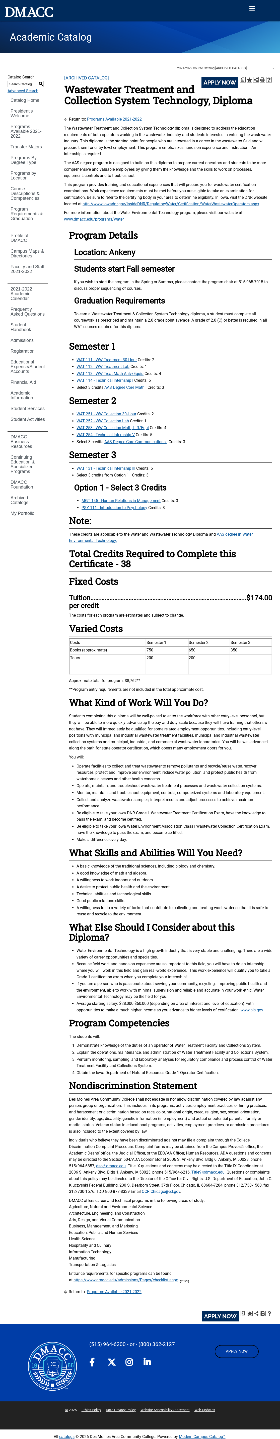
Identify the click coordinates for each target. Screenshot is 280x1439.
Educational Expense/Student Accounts (28, 366)
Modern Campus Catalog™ (202, 1436)
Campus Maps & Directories (27, 253)
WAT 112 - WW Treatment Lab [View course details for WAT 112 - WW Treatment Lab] (103, 366)
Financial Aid (23, 382)
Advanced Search (23, 90)
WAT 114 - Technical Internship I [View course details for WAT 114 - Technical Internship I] (105, 380)
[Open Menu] (252, 8)
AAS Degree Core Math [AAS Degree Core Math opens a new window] (124, 387)
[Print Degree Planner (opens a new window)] (243, 79)
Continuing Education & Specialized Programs (23, 464)
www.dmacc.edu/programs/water (93, 219)
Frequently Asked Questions (28, 312)
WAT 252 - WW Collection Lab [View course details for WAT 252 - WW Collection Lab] (103, 421)
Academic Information (22, 395)
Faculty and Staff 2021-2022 (27, 269)
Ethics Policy (91, 1410)
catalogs (67, 1436)
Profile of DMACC (19, 238)
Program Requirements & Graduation (27, 214)
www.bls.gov (252, 1010)
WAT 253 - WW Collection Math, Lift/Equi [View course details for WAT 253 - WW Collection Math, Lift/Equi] (113, 427)
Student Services (28, 408)
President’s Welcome (22, 113)
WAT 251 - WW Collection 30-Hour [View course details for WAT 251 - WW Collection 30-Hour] (106, 414)
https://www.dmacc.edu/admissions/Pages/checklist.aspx (126, 1280)
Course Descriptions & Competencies (25, 193)
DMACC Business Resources (21, 441)
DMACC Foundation (22, 485)
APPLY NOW (237, 1351)
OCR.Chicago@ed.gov (161, 1191)
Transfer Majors (26, 146)
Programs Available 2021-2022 (26, 131)
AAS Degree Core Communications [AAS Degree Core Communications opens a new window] (135, 441)
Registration (23, 351)
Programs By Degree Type (24, 160)
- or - (132, 1344)
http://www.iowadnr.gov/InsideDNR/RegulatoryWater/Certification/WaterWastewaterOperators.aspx (171, 204)
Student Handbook (21, 327)
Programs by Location (23, 175)
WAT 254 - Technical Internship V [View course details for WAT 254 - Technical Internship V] (106, 434)
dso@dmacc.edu (111, 1166)
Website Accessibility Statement (165, 1410)
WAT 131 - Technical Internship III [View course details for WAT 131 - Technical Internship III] (106, 468)
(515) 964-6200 (107, 1344)
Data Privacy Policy (121, 1410)
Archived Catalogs (19, 500)
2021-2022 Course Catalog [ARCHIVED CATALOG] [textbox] (212, 68)
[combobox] (226, 68)
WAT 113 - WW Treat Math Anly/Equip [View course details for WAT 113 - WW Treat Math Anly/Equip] (110, 373)
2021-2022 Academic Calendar (21, 293)
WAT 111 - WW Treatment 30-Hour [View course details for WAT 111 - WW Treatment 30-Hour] (107, 359)
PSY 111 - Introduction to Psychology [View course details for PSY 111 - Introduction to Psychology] (114, 507)
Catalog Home (25, 100)
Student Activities (28, 419)
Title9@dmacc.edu (208, 1172)
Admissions (22, 340)
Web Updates (204, 1410)
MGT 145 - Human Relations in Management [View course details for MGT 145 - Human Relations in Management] (121, 500)
